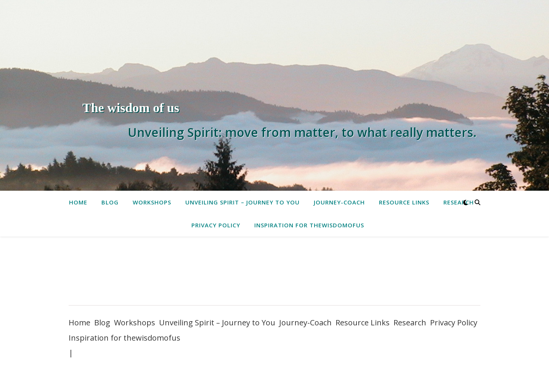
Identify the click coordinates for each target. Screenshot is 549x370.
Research (458, 202)
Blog (110, 202)
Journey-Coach (339, 202)
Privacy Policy (215, 225)
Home (78, 202)
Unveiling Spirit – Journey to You (242, 202)
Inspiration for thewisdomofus (309, 225)
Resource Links (404, 202)
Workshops (152, 202)
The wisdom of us (130, 107)
